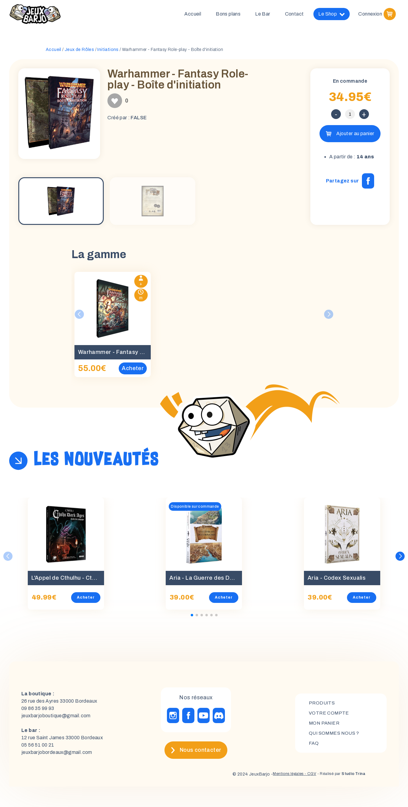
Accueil (192, 15)
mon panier (325, 725)
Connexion (370, 15)
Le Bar (262, 15)
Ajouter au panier (355, 136)
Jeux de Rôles (79, 52)
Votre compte (329, 715)
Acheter (86, 600)
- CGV (302, 776)
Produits (322, 704)
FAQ (314, 746)
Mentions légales (277, 776)
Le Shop (331, 15)
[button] (400, 558)
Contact (294, 15)
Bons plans (228, 15)
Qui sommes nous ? (335, 735)
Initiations (107, 52)
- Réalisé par (337, 776)
